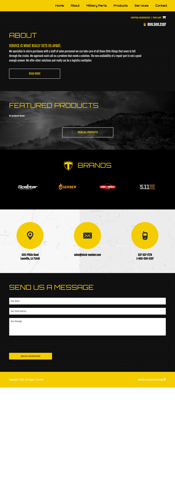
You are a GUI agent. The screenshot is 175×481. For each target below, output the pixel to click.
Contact (161, 99)
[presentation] (29, 438)
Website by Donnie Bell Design (152, 473)
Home (59, 99)
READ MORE (34, 167)
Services (142, 99)
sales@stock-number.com (87, 348)
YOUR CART (159, 111)
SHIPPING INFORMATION (140, 111)
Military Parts (96, 99)
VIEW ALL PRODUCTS (88, 226)
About (75, 99)
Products (121, 99)
